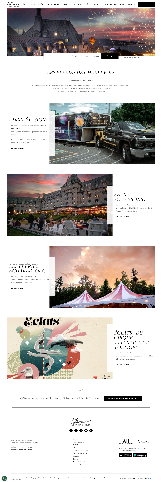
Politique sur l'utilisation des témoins (103, 478)
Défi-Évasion (15, 128)
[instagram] (81, 430)
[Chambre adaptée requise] (122, 58)
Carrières (76, 459)
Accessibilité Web (79, 462)
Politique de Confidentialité (77, 478)
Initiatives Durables (80, 465)
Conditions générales (57, 478)
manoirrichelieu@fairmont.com (21, 450)
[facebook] (71, 430)
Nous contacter (78, 440)
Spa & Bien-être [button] (38, 4)
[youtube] (86, 430)
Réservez (110, 56)
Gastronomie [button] (54, 4)
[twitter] (76, 430)
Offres (105, 4)
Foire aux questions (80, 453)
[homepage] (14, 4)
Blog (122, 4)
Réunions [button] (67, 4)
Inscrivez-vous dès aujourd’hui (122, 398)
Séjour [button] (25, 4)
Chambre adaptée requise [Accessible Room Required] (132, 57)
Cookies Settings (135, 478)
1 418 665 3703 (26, 447)
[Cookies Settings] (4, 478)
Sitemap (76, 456)
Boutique (114, 4)
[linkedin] (91, 430)
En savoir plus (19, 148)
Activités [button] (78, 4)
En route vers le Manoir (78, 443)
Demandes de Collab (80, 450)
